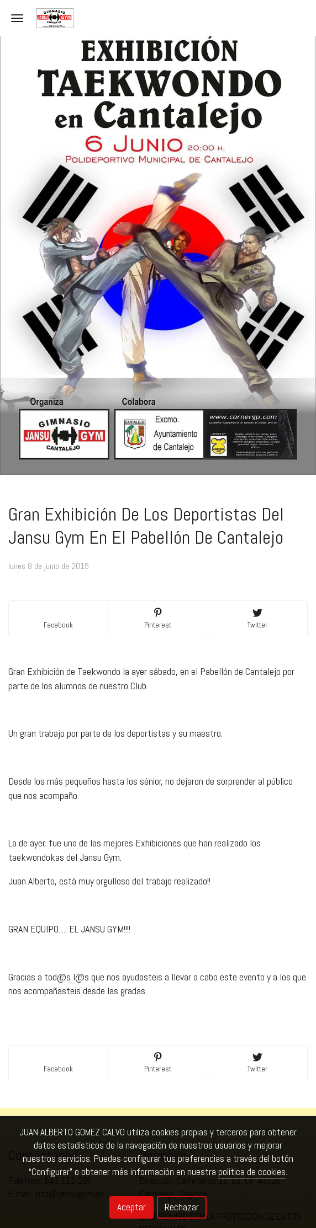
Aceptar (131, 1207)
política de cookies (252, 1172)
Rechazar (182, 1207)
